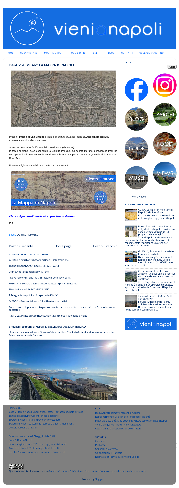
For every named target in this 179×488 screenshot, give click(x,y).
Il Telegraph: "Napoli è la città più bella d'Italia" (33, 295)
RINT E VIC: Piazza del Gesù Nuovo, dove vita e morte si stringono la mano (48, 316)
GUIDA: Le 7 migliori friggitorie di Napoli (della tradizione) (39, 260)
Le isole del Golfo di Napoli (23, 428)
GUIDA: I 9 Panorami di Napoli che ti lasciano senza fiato (38, 301)
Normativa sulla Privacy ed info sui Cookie (117, 457)
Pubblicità (100, 445)
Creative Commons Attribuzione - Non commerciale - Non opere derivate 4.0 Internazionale (97, 471)
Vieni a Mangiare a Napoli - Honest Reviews (118, 425)
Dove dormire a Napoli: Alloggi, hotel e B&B (32, 436)
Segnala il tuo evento (106, 449)
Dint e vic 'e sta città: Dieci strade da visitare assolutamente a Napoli (131, 421)
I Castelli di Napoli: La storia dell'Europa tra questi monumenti (41, 424)
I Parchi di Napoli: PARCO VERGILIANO (29, 290)
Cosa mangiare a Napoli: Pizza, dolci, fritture (118, 429)
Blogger (99, 479)
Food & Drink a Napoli (20, 440)
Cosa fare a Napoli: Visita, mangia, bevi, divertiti (34, 448)
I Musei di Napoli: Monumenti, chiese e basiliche (34, 416)
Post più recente (21, 246)
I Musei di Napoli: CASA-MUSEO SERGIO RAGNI (34, 266)
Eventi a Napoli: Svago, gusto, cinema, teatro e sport (37, 452)
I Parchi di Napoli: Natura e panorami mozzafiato (35, 420)
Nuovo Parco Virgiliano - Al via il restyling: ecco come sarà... (40, 278)
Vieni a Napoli (138, 197)
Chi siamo (100, 441)
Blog (111, 53)
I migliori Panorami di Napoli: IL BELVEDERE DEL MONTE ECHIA (47, 327)
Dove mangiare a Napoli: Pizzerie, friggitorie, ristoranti (37, 444)
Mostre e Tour (53, 53)
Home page (63, 246)
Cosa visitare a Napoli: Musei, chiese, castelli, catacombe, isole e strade (46, 412)
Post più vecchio (105, 246)
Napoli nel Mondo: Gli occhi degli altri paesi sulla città (122, 417)
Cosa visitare (29, 53)
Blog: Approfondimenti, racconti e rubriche (117, 413)
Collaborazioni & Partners (108, 453)
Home (10, 53)
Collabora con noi (152, 53)
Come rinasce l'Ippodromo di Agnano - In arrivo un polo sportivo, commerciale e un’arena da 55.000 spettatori (157, 275)
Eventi (97, 53)
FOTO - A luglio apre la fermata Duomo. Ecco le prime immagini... (43, 284)
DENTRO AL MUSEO (27, 235)
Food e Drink (78, 53)
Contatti (127, 53)
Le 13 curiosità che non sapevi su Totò (29, 272)
